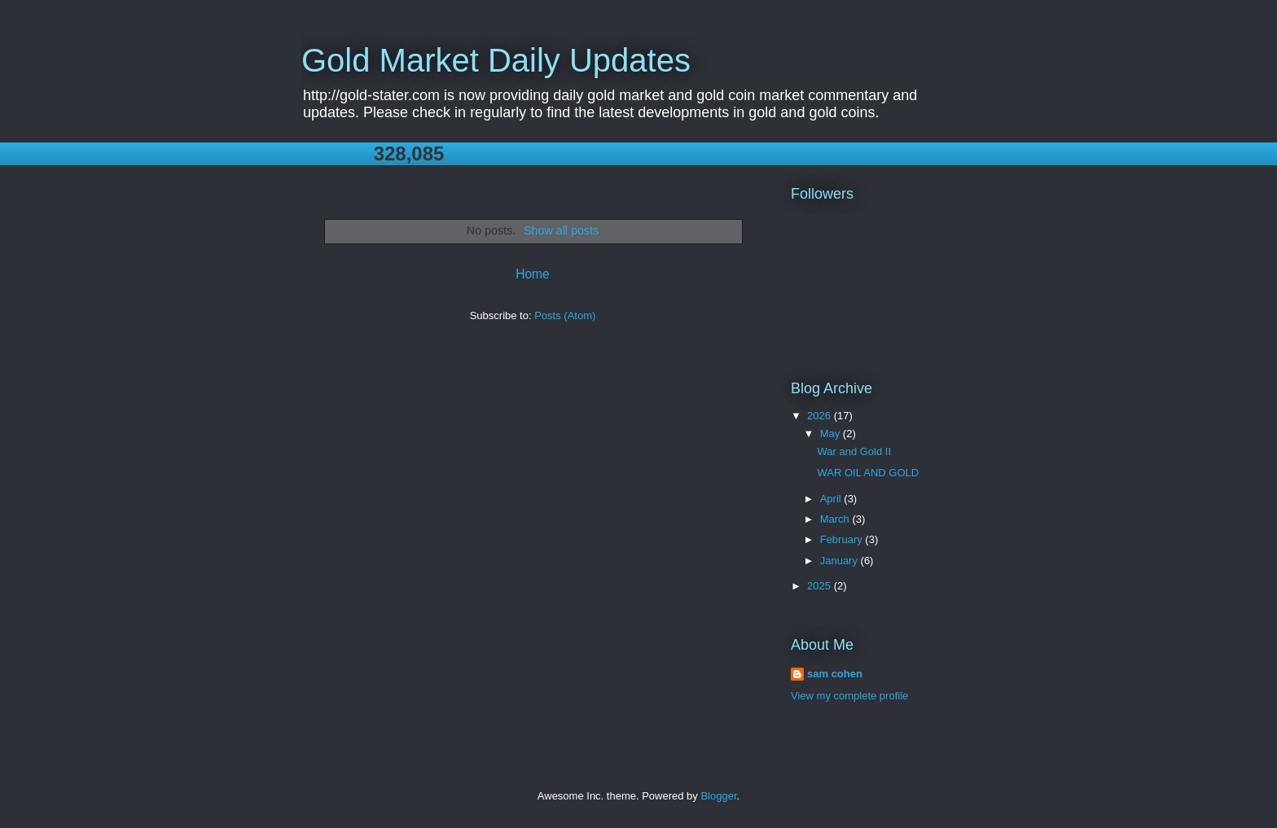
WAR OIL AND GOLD (868, 473)
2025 (820, 586)
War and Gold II (854, 451)
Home (533, 274)
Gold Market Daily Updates (496, 60)
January (840, 560)
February (843, 539)
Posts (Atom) (564, 315)
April (832, 499)
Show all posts (561, 230)
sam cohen (834, 674)
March (836, 519)
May (831, 433)
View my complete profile (849, 696)
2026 (820, 416)
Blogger (718, 796)
